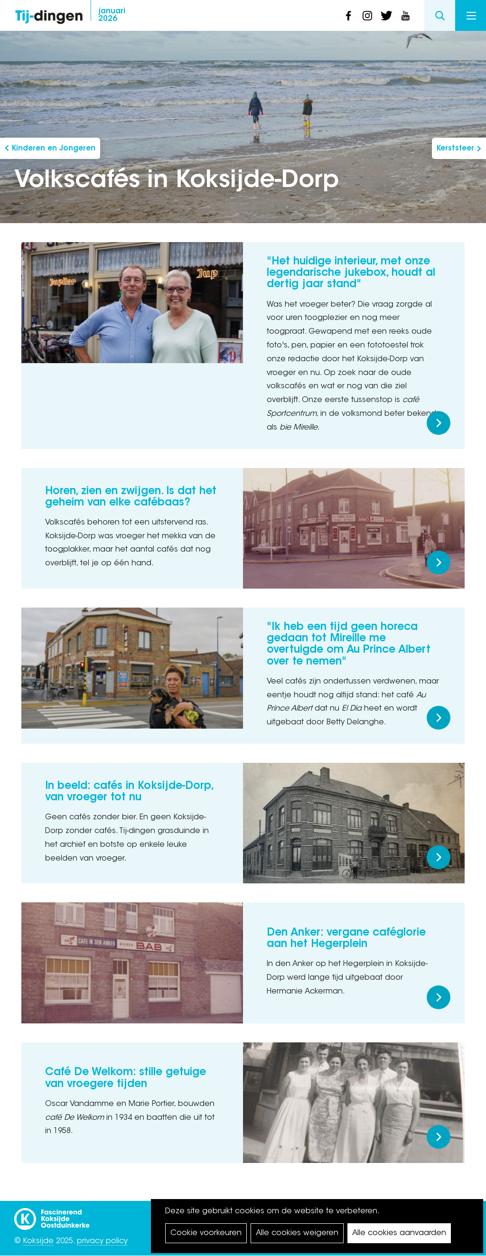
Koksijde (38, 1241)
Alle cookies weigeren (297, 1233)
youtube (405, 16)
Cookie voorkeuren (206, 1233)
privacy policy (102, 1241)
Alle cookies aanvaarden (399, 1233)
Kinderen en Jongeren (53, 148)
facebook (348, 16)
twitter (386, 16)
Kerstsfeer (455, 148)
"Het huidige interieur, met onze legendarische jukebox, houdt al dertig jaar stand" (351, 273)
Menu (471, 15)
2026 (111, 15)
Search (439, 15)
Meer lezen (438, 423)
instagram (367, 16)
